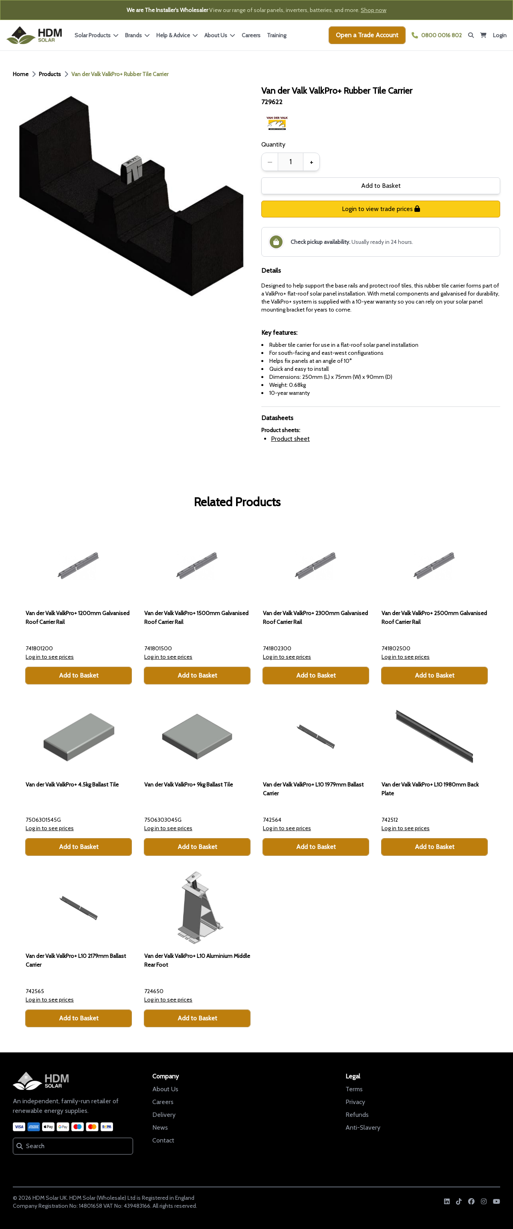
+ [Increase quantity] (311, 162)
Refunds (357, 1114)
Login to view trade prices (381, 209)
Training (276, 35)
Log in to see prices (50, 656)
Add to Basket (381, 185)
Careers (251, 35)
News (160, 1127)
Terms (354, 1089)
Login (500, 35)
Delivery (164, 1114)
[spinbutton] (290, 162)
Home (20, 74)
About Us (165, 1089)
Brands (137, 35)
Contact (163, 1140)
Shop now (373, 10)
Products (50, 74)
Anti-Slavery (362, 1127)
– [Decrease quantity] (270, 162)
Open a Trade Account (367, 35)
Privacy (355, 1102)
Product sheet (290, 439)
